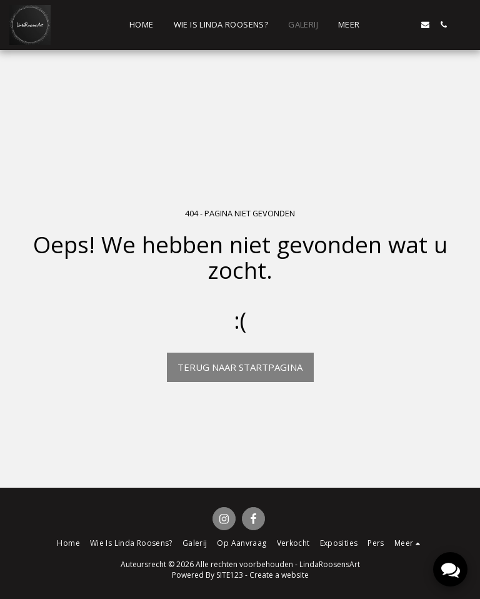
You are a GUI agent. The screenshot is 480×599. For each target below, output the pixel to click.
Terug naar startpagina (240, 367)
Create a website (279, 575)
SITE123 (229, 575)
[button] (389, 25)
